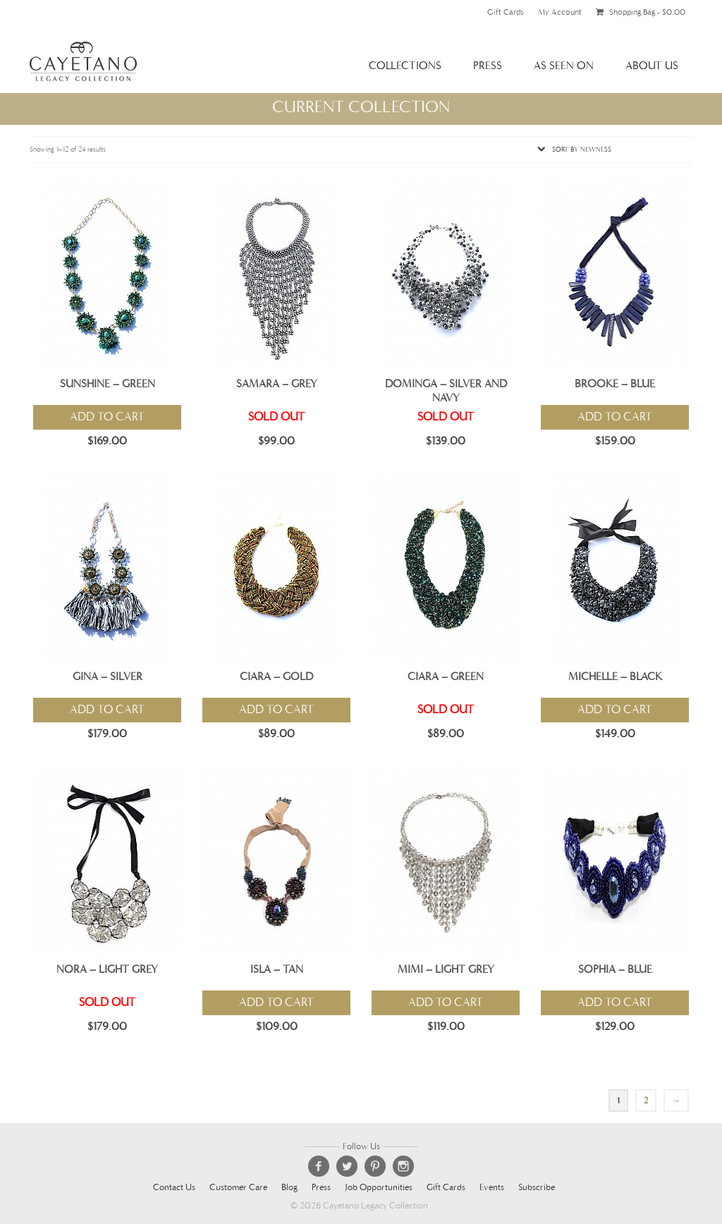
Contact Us (174, 1187)
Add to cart (107, 417)
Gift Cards (505, 12)
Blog (289, 1187)
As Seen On (564, 65)
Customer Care (238, 1187)
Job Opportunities (378, 1187)
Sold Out (276, 417)
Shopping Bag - (640, 12)
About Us (651, 65)
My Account (560, 12)
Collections (405, 65)
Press (487, 65)
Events (491, 1187)
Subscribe (536, 1187)
